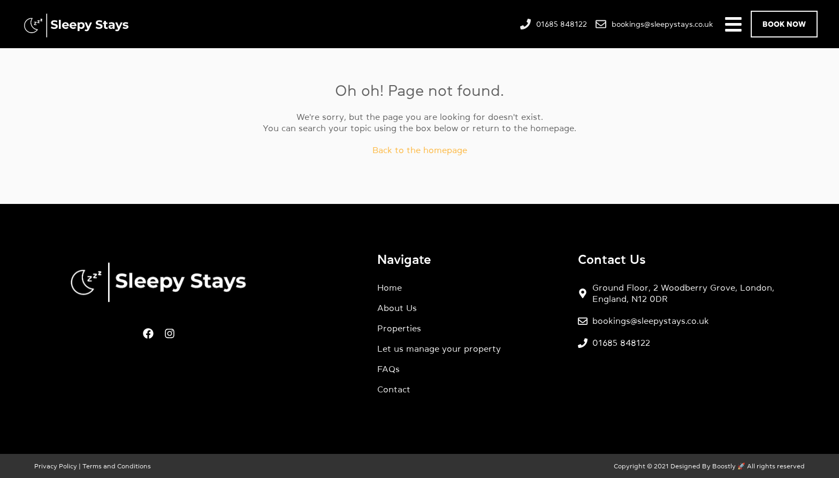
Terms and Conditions (116, 466)
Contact (393, 389)
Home (389, 287)
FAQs (388, 369)
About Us (397, 308)
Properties (399, 328)
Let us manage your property (439, 348)
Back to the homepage (419, 150)
